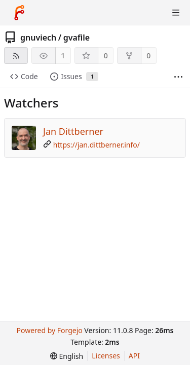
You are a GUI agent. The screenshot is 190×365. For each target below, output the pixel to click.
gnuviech (38, 37)
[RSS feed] (16, 55)
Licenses (106, 355)
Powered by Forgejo (49, 330)
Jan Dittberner (73, 131)
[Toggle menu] (176, 13)
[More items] (178, 77)
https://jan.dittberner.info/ (96, 145)
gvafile (76, 37)
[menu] (66, 356)
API (134, 355)
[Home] (19, 13)
